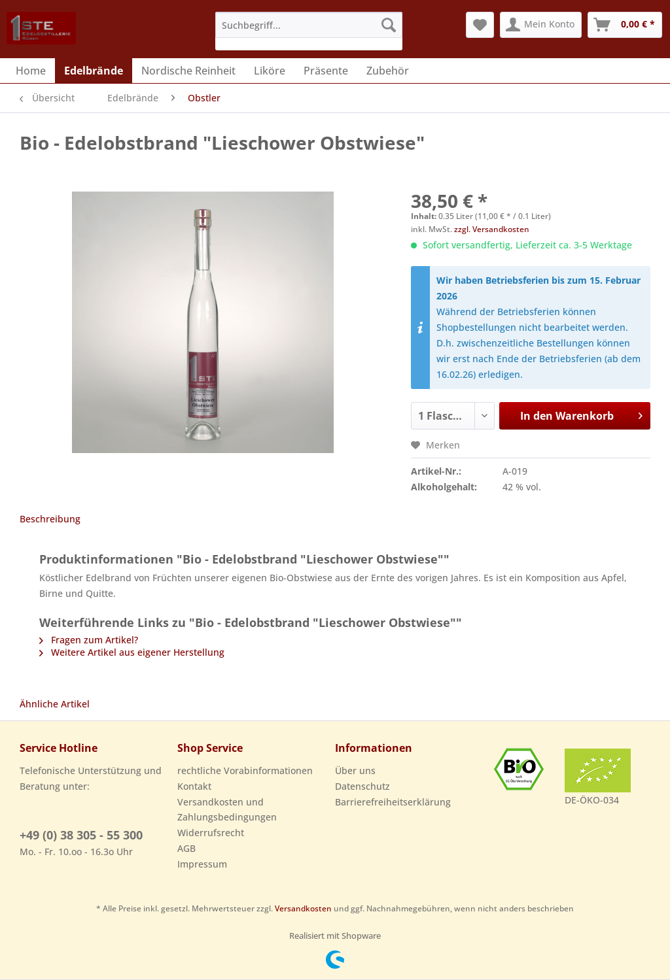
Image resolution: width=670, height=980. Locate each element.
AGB (186, 848)
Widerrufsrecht (210, 832)
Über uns (355, 770)
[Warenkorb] (625, 25)
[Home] (31, 70)
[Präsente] (325, 70)
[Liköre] (269, 70)
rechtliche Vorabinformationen (245, 770)
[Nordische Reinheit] (188, 70)
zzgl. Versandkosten (491, 229)
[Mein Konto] (541, 25)
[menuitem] (309, 31)
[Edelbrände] (93, 70)
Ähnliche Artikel (55, 704)
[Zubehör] (387, 70)
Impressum (202, 864)
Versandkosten (303, 908)
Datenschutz (362, 786)
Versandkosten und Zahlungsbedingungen (227, 810)
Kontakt (194, 786)
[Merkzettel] (480, 25)
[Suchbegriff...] (309, 25)
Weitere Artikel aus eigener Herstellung (131, 652)
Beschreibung (50, 519)
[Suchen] (388, 25)
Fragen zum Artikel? (88, 640)
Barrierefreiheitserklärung (393, 802)
